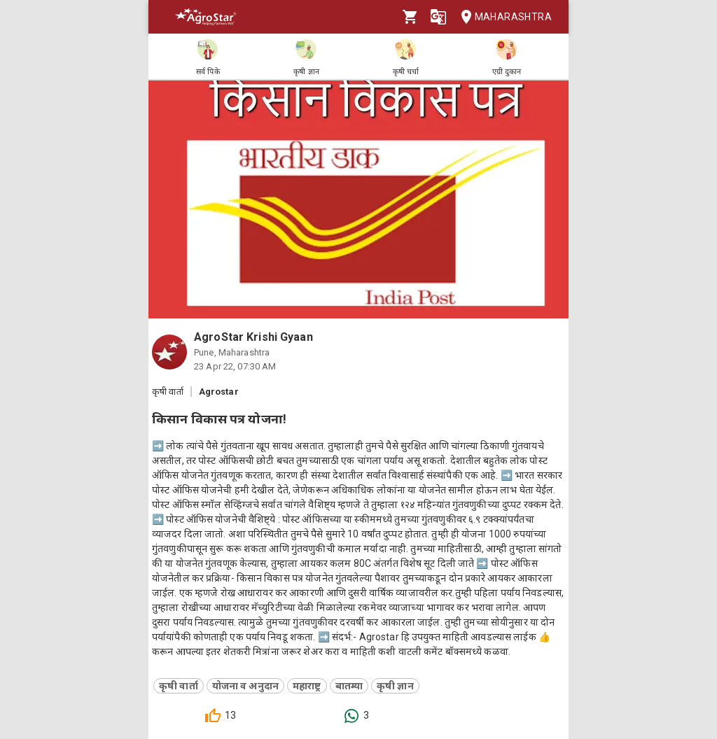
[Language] (438, 17)
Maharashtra (502, 17)
